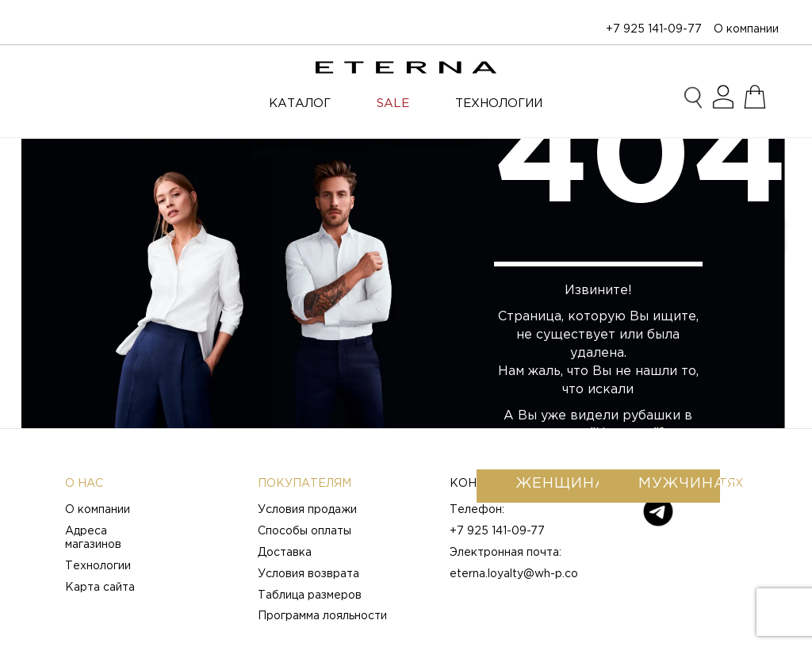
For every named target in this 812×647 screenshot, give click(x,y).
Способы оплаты (304, 531)
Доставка (285, 552)
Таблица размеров (310, 595)
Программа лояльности (322, 616)
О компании (746, 29)
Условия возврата (308, 574)
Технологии (98, 566)
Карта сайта (100, 587)
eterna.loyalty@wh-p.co (514, 574)
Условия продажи (307, 510)
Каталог (300, 103)
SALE (393, 103)
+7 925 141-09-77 (654, 29)
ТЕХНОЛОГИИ (498, 103)
